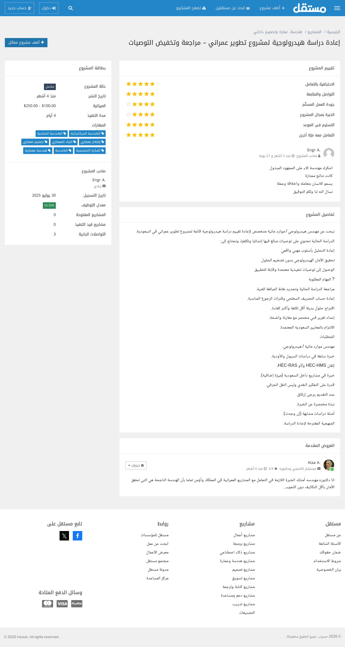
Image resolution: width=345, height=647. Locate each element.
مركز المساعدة (157, 578)
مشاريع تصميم (243, 569)
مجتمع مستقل (157, 561)
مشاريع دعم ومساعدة (238, 595)
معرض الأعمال (157, 552)
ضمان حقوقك (330, 552)
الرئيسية (333, 32)
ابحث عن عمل (157, 543)
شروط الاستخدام (327, 561)
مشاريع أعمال (244, 535)
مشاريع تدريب (243, 604)
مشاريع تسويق (243, 578)
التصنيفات (247, 613)
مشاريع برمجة (244, 543)
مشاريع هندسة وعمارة (237, 561)
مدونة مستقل (158, 569)
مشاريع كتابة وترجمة (238, 587)
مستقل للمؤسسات (154, 535)
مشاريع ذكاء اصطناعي (237, 552)
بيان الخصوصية (328, 569)
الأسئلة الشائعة (330, 543)
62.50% (49, 205)
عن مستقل (333, 535)
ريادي (97, 186)
